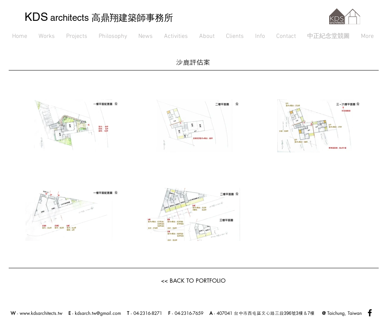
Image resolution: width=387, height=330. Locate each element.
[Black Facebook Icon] (370, 312)
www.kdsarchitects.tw (41, 313)
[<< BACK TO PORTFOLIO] (193, 280)
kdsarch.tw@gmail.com (98, 313)
